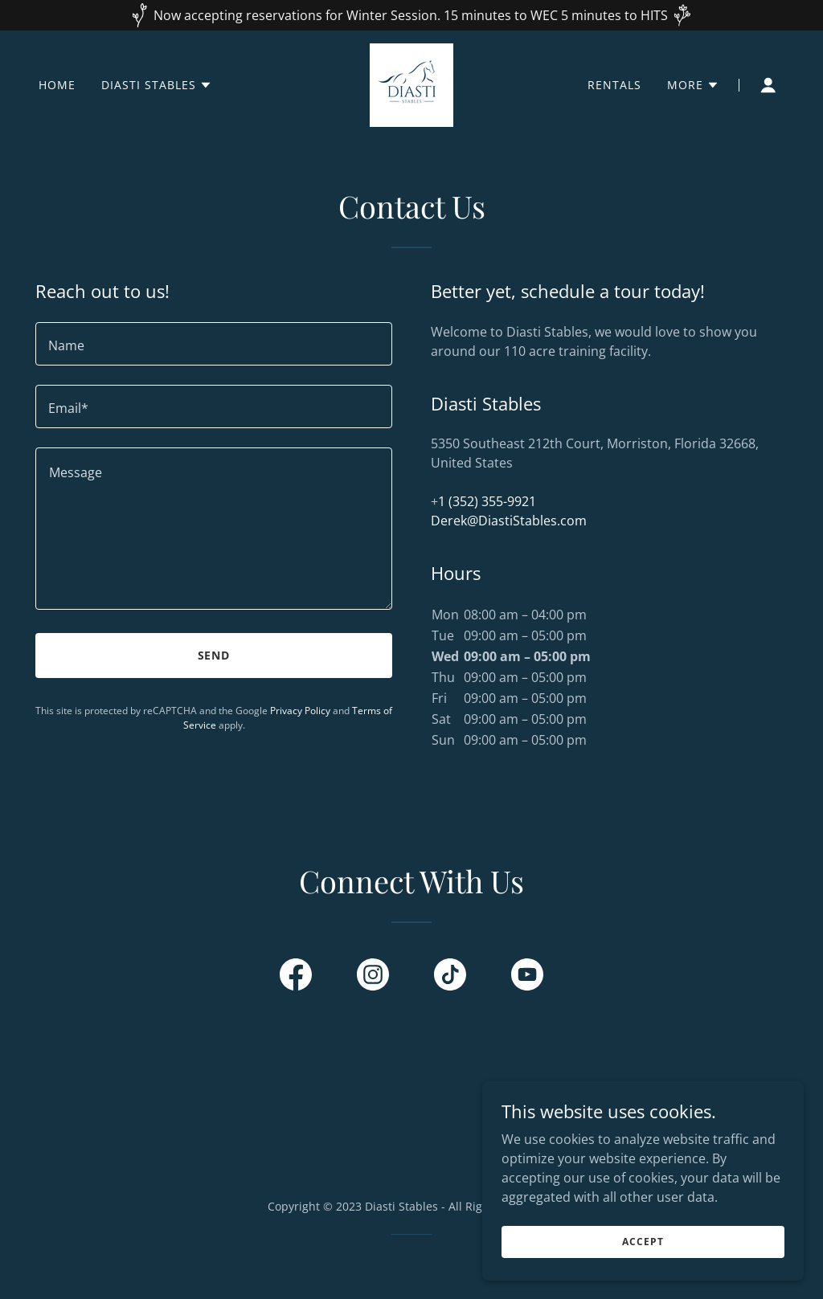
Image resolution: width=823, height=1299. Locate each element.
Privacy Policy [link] (300, 710)
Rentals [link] (614, 84)
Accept (642, 1241)
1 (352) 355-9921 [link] (487, 501)
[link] (411, 83)
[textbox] (213, 344)
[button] (156, 85)
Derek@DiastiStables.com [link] (509, 520)
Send (214, 655)
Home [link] (57, 84)
